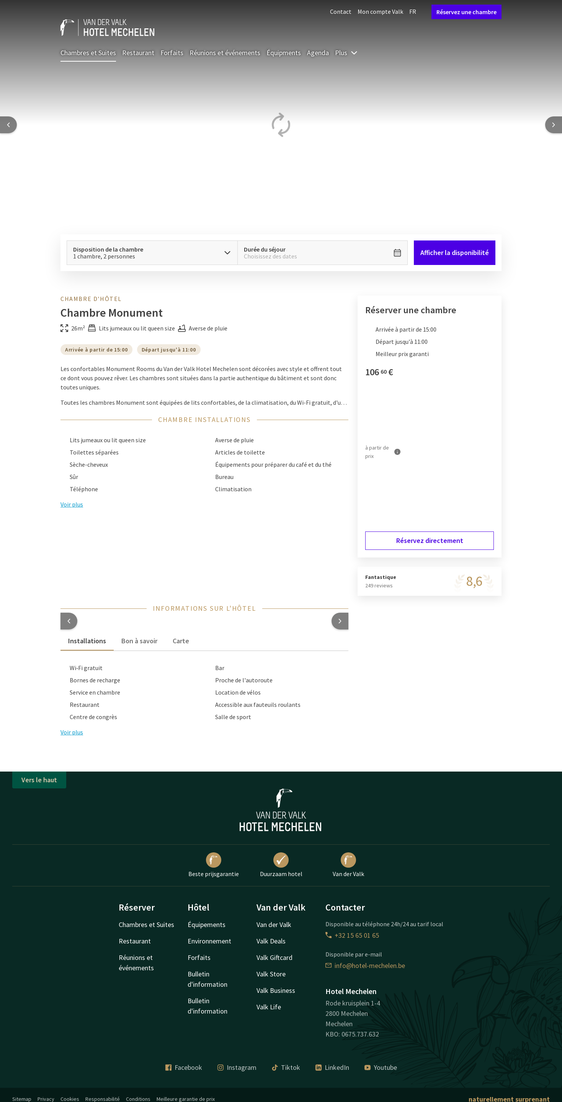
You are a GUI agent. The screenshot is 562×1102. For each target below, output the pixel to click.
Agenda (318, 52)
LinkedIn (332, 1067)
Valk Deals (271, 941)
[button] (68, 621)
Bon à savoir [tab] (139, 640)
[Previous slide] (8, 124)
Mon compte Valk (380, 11)
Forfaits (171, 52)
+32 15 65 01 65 (352, 935)
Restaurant (138, 52)
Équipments (283, 52)
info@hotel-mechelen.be (365, 965)
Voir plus (71, 732)
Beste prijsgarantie (213, 865)
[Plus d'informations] (397, 451)
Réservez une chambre (466, 12)
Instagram (236, 1067)
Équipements (206, 924)
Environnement (209, 941)
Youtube (380, 1067)
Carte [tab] (181, 640)
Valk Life (268, 1006)
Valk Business (275, 990)
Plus (346, 52)
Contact (340, 11)
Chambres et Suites (88, 52)
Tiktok (286, 1067)
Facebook (183, 1067)
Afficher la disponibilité (454, 252)
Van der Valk (348, 865)
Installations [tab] (87, 640)
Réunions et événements (225, 52)
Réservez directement (429, 540)
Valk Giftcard (274, 957)
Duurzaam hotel (281, 865)
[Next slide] (553, 124)
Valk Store (271, 974)
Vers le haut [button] (39, 779)
